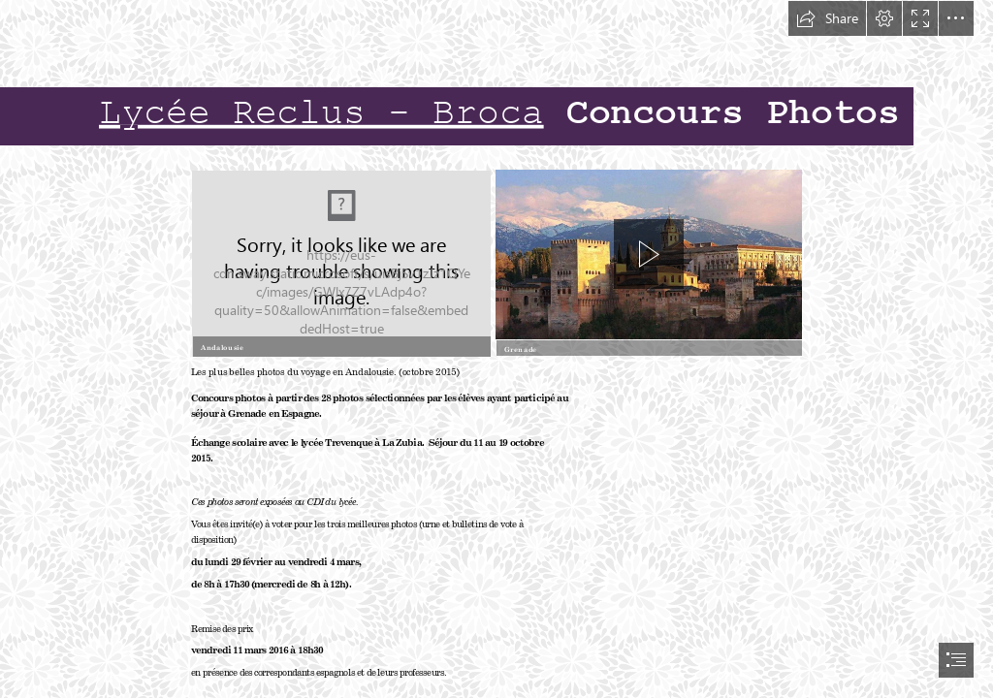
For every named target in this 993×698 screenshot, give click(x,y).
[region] (649, 246)
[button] (827, 18)
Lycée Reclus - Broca (321, 114)
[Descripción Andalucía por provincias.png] (340, 263)
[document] (496, 349)
